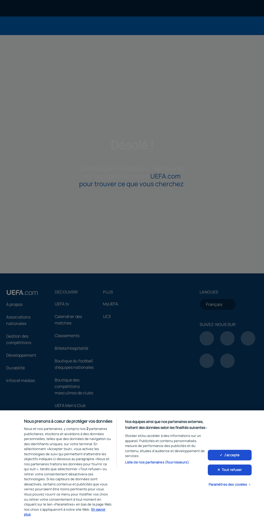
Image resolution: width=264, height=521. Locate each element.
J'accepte (232, 457)
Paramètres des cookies (228, 487)
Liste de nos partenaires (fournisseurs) (157, 465)
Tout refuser (232, 472)
